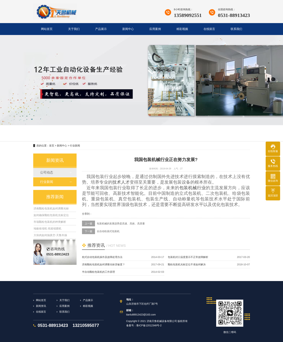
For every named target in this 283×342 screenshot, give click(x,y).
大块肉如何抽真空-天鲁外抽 (50, 235)
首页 (51, 145)
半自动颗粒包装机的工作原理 (98, 271)
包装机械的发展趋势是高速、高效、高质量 (121, 223)
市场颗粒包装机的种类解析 (50, 221)
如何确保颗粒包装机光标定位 (51, 215)
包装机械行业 (192, 187)
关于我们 (64, 300)
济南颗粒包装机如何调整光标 (51, 208)
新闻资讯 (41, 305)
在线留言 (41, 311)
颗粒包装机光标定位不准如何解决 (187, 264)
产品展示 (88, 300)
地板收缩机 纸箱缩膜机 (47, 228)
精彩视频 (88, 305)
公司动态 (46, 172)
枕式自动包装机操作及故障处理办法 (102, 257)
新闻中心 (62, 145)
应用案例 (64, 305)
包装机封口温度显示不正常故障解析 (188, 257)
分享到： (87, 213)
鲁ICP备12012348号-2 (149, 325)
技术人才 (121, 182)
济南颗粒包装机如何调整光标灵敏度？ (103, 264)
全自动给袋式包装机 (108, 231)
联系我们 (64, 311)
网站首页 (41, 300)
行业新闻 (75, 145)
